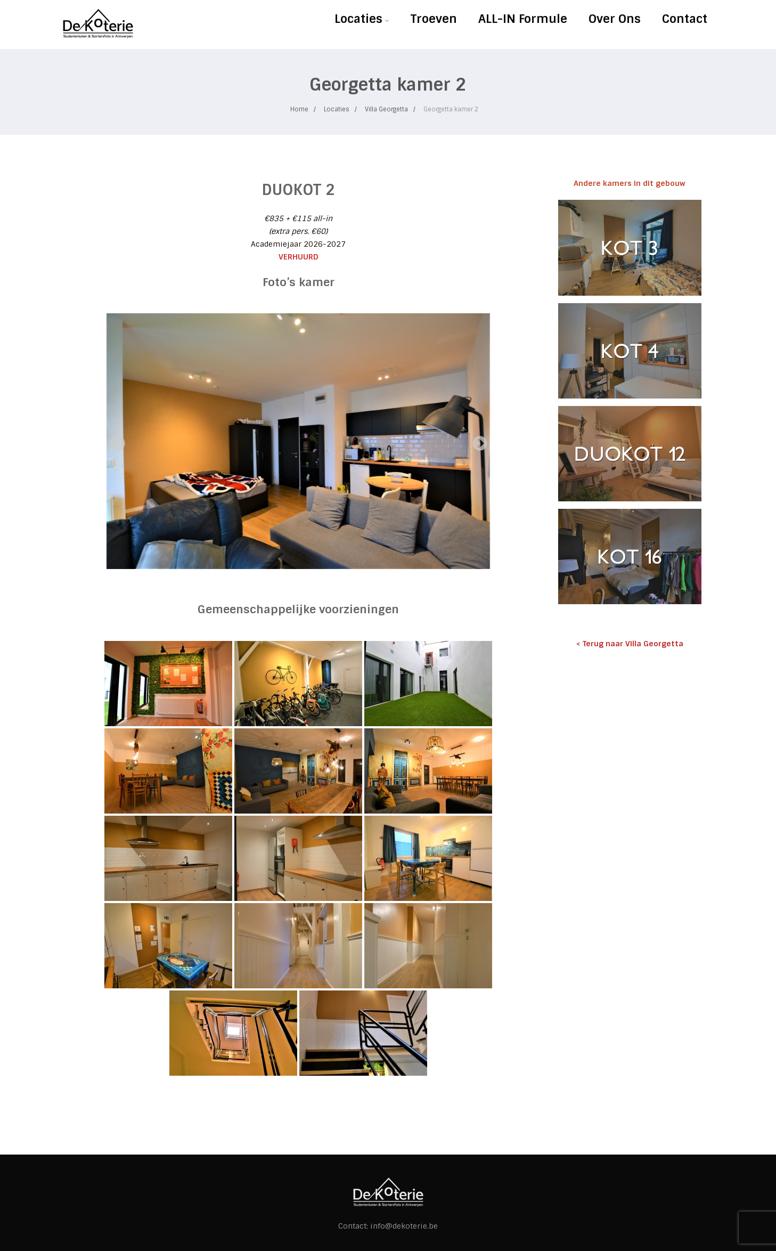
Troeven (434, 19)
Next (476, 440)
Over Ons (615, 19)
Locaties (361, 19)
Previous (114, 440)
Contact (684, 19)
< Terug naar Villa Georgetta (629, 643)
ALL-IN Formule (522, 19)
